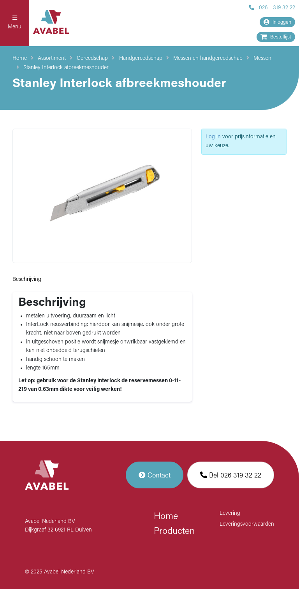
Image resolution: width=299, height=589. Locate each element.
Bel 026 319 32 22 (230, 475)
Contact (155, 475)
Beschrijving (26, 279)
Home (19, 58)
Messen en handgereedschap (208, 58)
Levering (230, 513)
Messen (262, 58)
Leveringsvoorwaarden (247, 524)
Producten (174, 531)
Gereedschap (92, 58)
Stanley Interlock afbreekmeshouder (66, 68)
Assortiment (52, 58)
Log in (213, 137)
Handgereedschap (140, 58)
